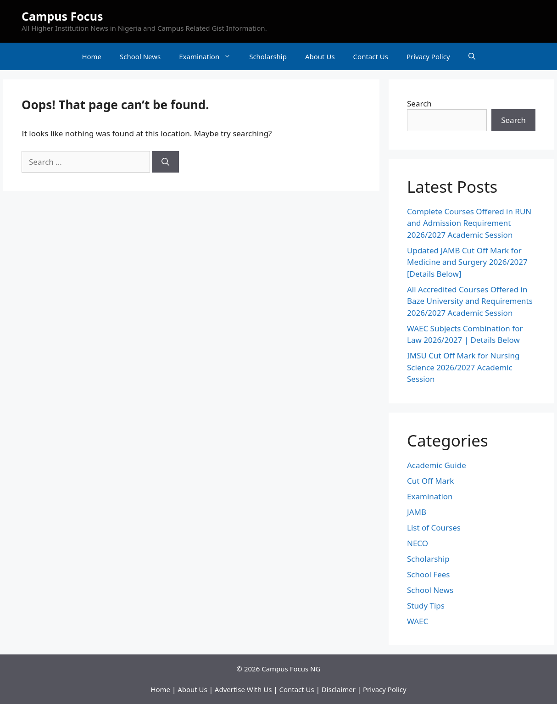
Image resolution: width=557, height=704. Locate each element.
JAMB (416, 512)
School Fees (428, 574)
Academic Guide (436, 465)
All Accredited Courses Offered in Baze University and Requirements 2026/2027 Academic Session (470, 301)
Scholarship (268, 56)
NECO (417, 543)
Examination (209, 56)
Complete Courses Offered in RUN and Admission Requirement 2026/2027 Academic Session (469, 223)
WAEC (417, 621)
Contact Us (370, 56)
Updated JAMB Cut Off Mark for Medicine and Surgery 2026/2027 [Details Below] (467, 262)
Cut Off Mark (430, 480)
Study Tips (426, 605)
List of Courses (434, 527)
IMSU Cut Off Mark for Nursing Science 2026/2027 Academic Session (463, 367)
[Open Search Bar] (472, 56)
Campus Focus (62, 16)
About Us (320, 56)
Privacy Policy (428, 56)
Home (91, 56)
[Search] (165, 162)
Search (419, 103)
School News (140, 56)
